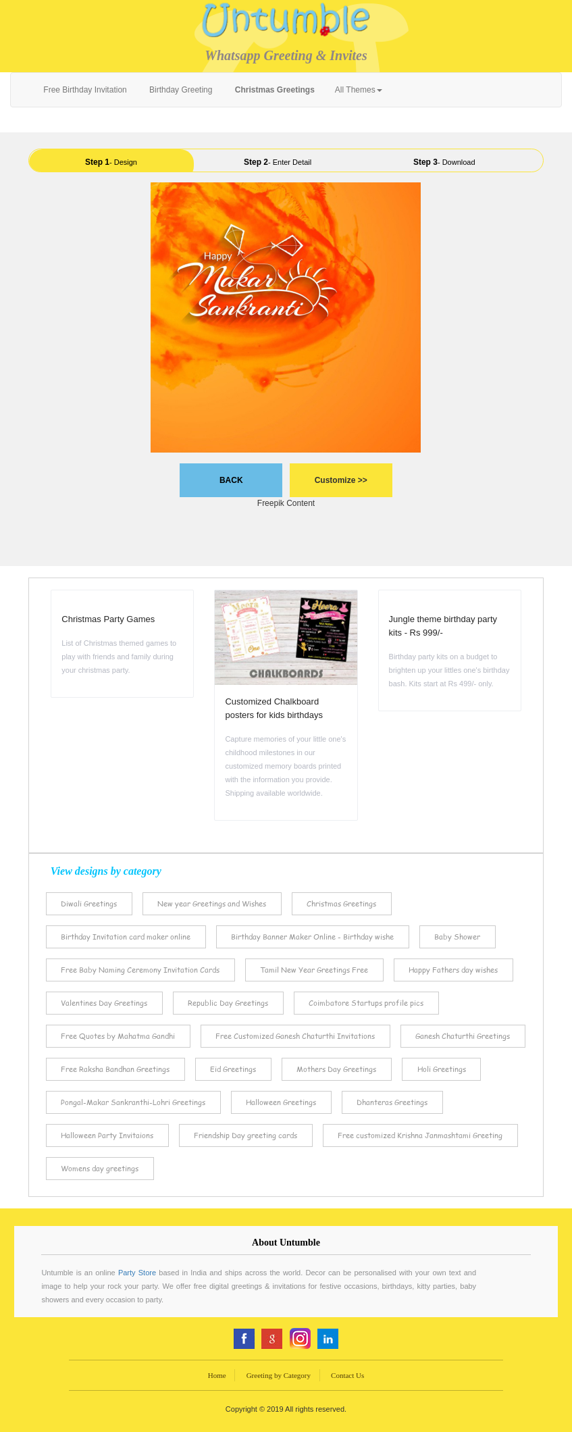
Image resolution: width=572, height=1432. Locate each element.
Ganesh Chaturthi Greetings (462, 1036)
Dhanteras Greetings (392, 1102)
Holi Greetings (441, 1069)
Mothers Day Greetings (336, 1069)
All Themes (358, 90)
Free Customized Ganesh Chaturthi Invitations (295, 1036)
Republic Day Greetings (228, 1003)
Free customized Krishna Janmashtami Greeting (420, 1135)
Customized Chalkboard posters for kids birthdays (274, 708)
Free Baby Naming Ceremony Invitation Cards (140, 970)
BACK (231, 480)
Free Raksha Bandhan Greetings (115, 1069)
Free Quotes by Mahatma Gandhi (118, 1036)
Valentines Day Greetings (104, 1003)
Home (217, 1375)
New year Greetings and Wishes (211, 903)
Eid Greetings (233, 1069)
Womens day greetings (99, 1168)
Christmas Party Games (108, 619)
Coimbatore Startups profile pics (366, 1003)
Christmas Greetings (341, 903)
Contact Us (347, 1375)
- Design (111, 162)
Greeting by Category (278, 1375)
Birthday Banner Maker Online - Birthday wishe (312, 936)
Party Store (137, 1273)
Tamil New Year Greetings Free (314, 970)
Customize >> (341, 480)
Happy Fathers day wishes (453, 970)
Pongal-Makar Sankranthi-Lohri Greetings (133, 1102)
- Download (444, 162)
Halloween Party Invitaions (107, 1135)
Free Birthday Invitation (84, 90)
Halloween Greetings (281, 1102)
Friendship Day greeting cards (245, 1135)
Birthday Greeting (180, 90)
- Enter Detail (277, 162)
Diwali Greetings (89, 903)
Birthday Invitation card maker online (125, 936)
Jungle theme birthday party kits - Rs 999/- (443, 626)
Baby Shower (457, 936)
